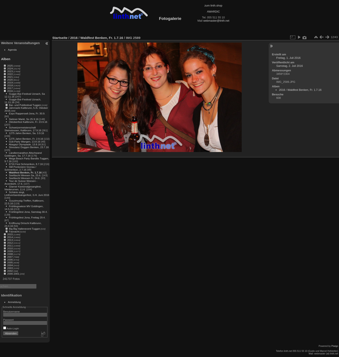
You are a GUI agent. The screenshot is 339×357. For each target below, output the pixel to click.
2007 (10, 256)
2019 (10, 82)
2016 (10, 91)
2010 (10, 248)
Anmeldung (14, 302)
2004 (10, 265)
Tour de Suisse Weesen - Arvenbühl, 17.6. (21, 182)
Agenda (12, 49)
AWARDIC (213, 11)
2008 (10, 254)
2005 (10, 262)
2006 (10, 259)
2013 (10, 240)
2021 (10, 76)
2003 (10, 268)
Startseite (59, 38)
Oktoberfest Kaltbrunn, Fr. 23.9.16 (28, 121)
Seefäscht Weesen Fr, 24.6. (24, 178)
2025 (10, 65)
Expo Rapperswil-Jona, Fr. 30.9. (27, 113)
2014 (10, 237)
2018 (10, 85)
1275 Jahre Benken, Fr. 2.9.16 (26, 138)
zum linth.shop (213, 5)
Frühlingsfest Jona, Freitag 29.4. (27, 217)
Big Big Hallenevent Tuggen (24, 228)
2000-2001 (13, 273)
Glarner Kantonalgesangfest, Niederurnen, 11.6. (23, 188)
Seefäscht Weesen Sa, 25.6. (25, 175)
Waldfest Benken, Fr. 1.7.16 (25, 172)
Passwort (8, 319)
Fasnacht (14, 231)
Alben (5, 59)
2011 (10, 245)
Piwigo (334, 346)
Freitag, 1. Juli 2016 (288, 57)
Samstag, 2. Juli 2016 (289, 65)
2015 (10, 234)
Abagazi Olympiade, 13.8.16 (25, 144)
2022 (10, 74)
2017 (10, 88)
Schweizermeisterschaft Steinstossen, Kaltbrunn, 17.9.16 (23, 129)
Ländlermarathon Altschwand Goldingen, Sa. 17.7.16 (23, 154)
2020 (10, 79)
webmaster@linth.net (216, 20)
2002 (10, 270)
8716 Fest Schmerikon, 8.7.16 (26, 164)
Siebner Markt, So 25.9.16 (23, 119)
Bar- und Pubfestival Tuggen (25, 105)
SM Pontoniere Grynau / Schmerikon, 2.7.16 (20, 168)
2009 (10, 251)
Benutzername (11, 311)
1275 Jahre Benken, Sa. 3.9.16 (26, 133)
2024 (10, 68)
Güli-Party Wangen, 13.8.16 (24, 141)
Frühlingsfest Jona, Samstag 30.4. (28, 211)
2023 (10, 71)
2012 (10, 242)
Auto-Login (11, 328)
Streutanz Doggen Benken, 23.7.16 (29, 147)
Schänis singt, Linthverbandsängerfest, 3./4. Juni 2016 (27, 193)
